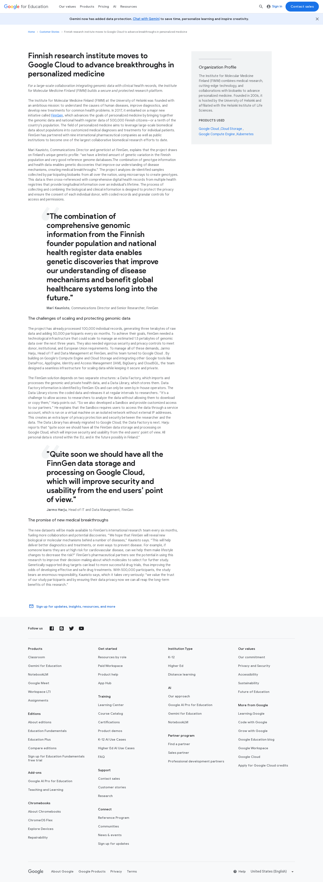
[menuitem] (104, 6)
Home (31, 31)
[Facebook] (52, 628)
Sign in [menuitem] (274, 6)
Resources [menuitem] (128, 7)
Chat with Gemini (146, 19)
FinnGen (57, 115)
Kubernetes (245, 134)
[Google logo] (36, 871)
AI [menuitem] (114, 7)
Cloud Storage (232, 129)
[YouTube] (81, 628)
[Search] (261, 6)
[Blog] (62, 628)
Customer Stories (49, 31)
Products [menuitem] (87, 7)
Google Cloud (209, 129)
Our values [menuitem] (67, 7)
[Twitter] (71, 628)
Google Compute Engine (217, 134)
